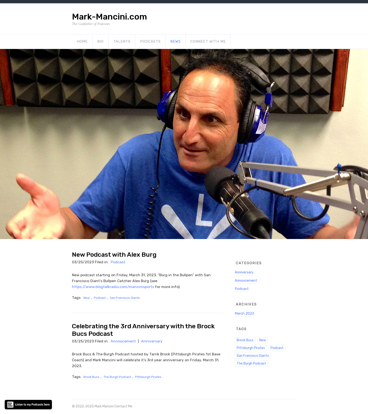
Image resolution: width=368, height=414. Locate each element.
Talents (121, 41)
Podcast (118, 262)
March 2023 (244, 313)
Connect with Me (208, 41)
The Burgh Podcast (117, 377)
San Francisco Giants (125, 298)
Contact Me (123, 406)
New (87, 298)
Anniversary (152, 341)
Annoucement (123, 341)
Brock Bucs (91, 377)
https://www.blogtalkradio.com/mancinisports (113, 286)
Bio (100, 41)
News (175, 41)
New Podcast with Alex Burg (114, 254)
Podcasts (150, 41)
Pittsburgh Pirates (148, 377)
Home (82, 41)
